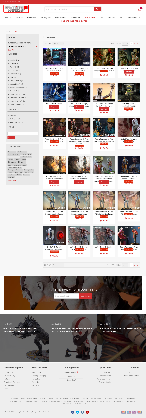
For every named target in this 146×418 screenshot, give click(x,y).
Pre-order (35, 382)
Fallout (10, 159)
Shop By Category (39, 376)
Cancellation (9, 385)
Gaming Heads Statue (14, 167)
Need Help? (71, 380)
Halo (13, 77)
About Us (111, 18)
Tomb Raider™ (17, 104)
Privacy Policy (9, 376)
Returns (7, 379)
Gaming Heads (16, 162)
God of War (15, 70)
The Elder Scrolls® (18, 98)
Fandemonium (134, 18)
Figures (23, 159)
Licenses (7, 18)
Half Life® (85, 399)
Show (118, 44)
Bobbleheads (22, 152)
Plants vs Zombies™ (18, 87)
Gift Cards (35, 385)
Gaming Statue (28, 170)
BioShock (14, 60)
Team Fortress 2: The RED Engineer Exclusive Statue (79, 141)
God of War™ (74, 399)
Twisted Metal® (65, 403)
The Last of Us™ (119, 401)
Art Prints (90, 18)
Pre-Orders (75, 18)
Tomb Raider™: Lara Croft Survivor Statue (79, 177)
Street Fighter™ (79, 401)
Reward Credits (105, 382)
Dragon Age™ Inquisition (28, 399)
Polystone (11, 175)
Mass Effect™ (16, 84)
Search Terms (105, 376)
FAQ (121, 18)
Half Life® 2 (15, 74)
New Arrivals (36, 372)
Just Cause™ (107, 399)
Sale (101, 18)
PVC (21, 172)
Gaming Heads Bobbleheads (17, 165)
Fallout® (14, 67)
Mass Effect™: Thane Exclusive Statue (54, 70)
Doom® (50, 399)
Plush (13, 115)
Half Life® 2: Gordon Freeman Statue (128, 177)
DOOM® (14, 64)
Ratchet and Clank (55, 401)
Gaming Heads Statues (15, 170)
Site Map (107, 372)
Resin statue (16, 122)
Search (11, 138)
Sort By (47, 44)
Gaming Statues (13, 172)
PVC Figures (45, 18)
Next (137, 44)
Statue (18, 175)
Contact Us (8, 372)
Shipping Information (12, 382)
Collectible (13, 154)
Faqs (6, 389)
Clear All (10, 50)
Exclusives (31, 18)
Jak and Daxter (96, 399)
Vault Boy (26, 175)
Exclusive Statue (26, 157)
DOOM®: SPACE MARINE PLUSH (129, 105)
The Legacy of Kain (79, 403)
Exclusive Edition (26, 154)
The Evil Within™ (17, 101)
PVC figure (15, 119)
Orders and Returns (131, 376)
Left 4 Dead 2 (16, 80)
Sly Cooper (68, 401)
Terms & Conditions (45, 412)
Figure (17, 159)
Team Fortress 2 (17, 94)
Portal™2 (14, 91)
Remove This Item (36, 46)
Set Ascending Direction (66, 43)
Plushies (19, 18)
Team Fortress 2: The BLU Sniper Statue (79, 213)
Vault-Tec (11, 177)
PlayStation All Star (31, 401)
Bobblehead (12, 152)
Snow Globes (60, 18)
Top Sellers (36, 379)
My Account (134, 372)
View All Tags (11, 180)
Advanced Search (104, 379)
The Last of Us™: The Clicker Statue (79, 70)
